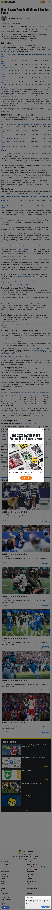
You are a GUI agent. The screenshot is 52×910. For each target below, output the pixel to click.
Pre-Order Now (26, 478)
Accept (43, 906)
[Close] (49, 897)
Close (48, 906)
